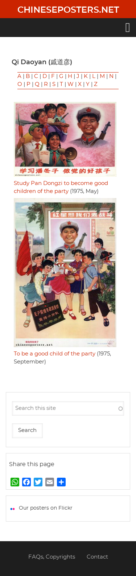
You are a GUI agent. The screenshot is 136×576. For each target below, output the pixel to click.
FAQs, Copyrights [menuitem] (51, 557)
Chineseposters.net (68, 10)
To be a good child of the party (54, 354)
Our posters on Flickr (46, 508)
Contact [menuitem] (97, 557)
